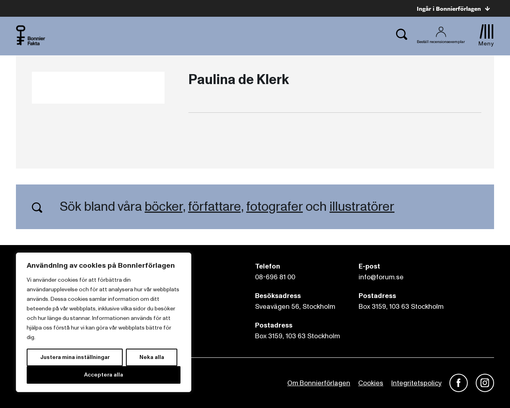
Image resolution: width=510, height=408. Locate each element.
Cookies (370, 383)
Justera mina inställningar (75, 357)
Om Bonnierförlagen (318, 383)
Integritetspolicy (416, 383)
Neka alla (151, 357)
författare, (215, 207)
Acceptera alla (103, 375)
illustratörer (362, 207)
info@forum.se (381, 277)
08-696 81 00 (275, 277)
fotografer (274, 207)
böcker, (165, 207)
